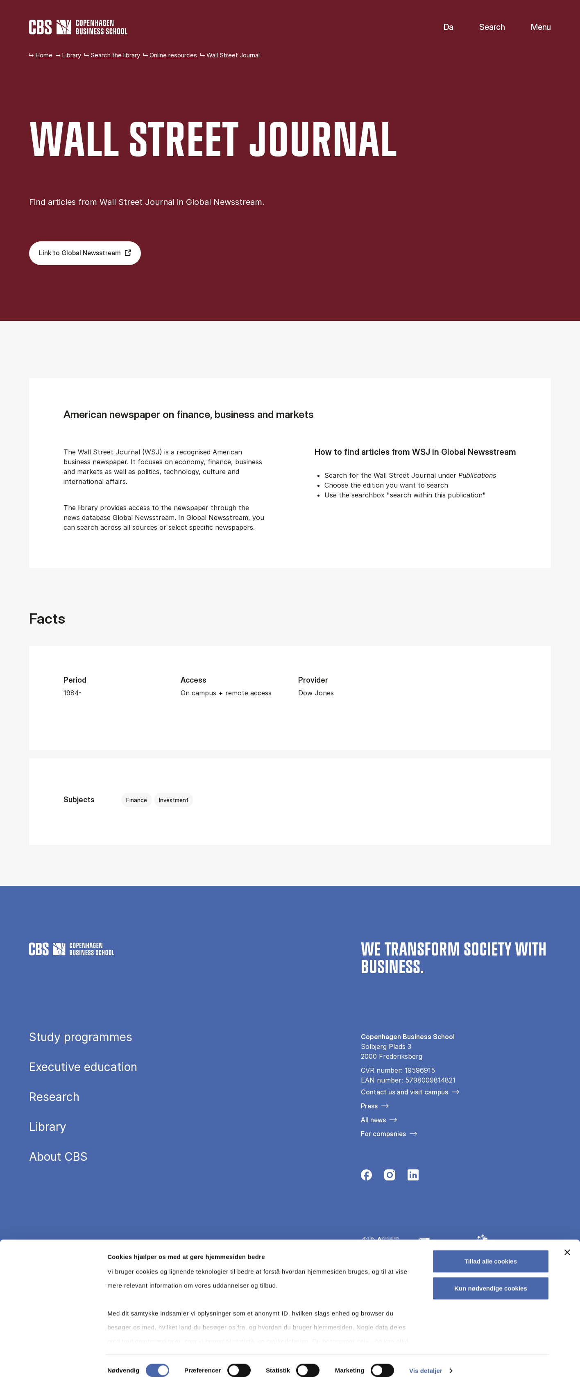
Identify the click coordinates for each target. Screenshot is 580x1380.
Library (71, 55)
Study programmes (80, 1037)
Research (54, 1097)
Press (369, 1106)
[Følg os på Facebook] (366, 1177)
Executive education (83, 1067)
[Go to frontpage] (78, 27)
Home (43, 55)
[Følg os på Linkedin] (413, 1177)
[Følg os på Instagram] (389, 1177)
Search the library (115, 55)
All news (373, 1120)
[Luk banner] (567, 1246)
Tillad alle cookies (490, 1254)
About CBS (58, 1157)
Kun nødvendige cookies (490, 1281)
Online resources (173, 55)
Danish (441, 27)
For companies (383, 1134)
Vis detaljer (425, 1363)
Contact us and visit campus (404, 1092)
